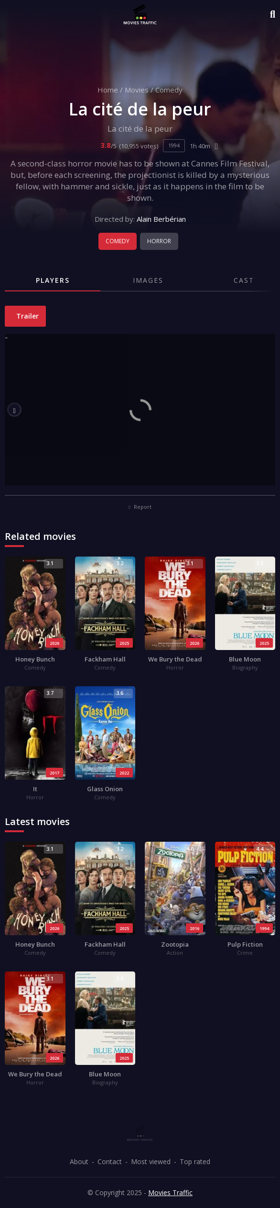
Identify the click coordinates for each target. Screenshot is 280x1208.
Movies (137, 89)
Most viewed (151, 1161)
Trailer (26, 315)
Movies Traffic (170, 1192)
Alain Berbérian (161, 219)
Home (107, 89)
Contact (109, 1161)
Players (53, 280)
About (79, 1161)
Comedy (169, 89)
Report (140, 506)
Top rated (195, 1161)
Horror (159, 241)
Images (148, 280)
